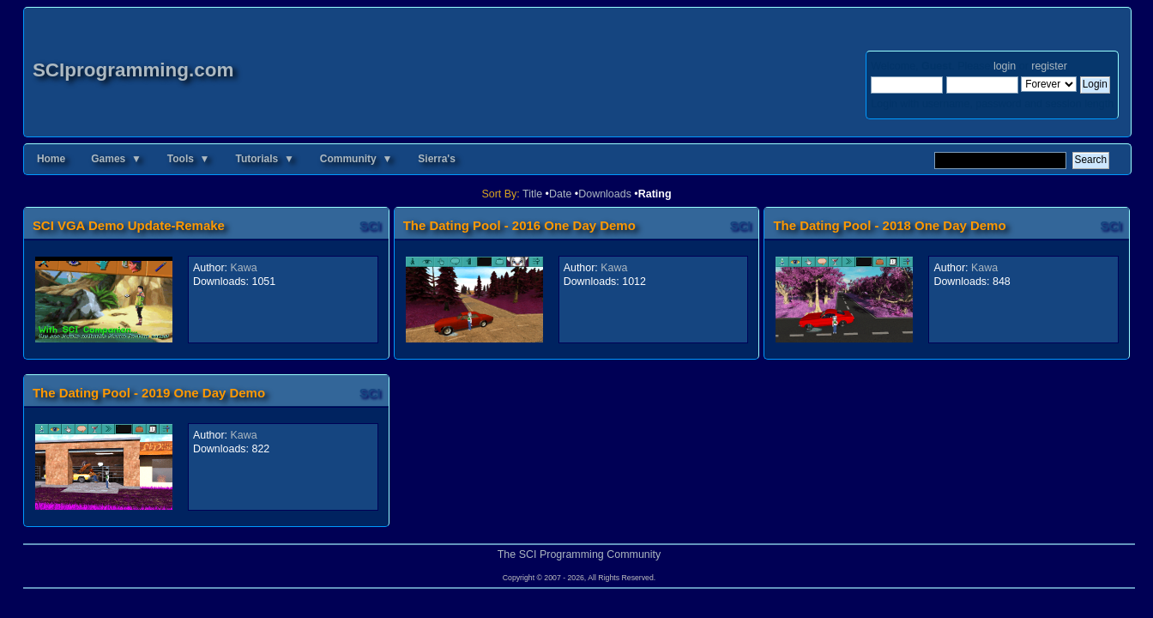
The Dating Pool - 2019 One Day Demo (149, 392)
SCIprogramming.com (133, 70)
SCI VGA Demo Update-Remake (129, 225)
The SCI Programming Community (579, 554)
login (1004, 66)
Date (560, 194)
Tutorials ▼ (264, 159)
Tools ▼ (188, 159)
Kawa (244, 268)
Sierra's (437, 159)
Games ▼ (116, 159)
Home (51, 159)
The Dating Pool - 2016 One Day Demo (519, 225)
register (1048, 66)
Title (532, 194)
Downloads (604, 194)
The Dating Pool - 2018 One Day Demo (889, 225)
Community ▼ (356, 159)
